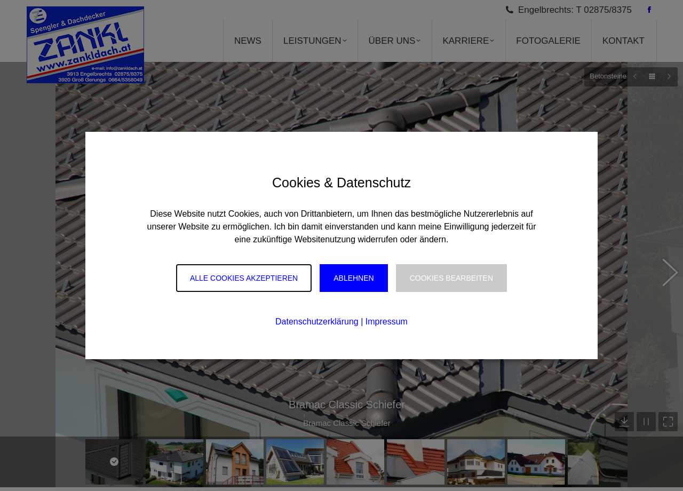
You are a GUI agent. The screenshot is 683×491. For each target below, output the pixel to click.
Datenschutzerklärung (317, 321)
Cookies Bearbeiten (451, 278)
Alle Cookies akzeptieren (244, 278)
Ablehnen (353, 278)
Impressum (387, 321)
